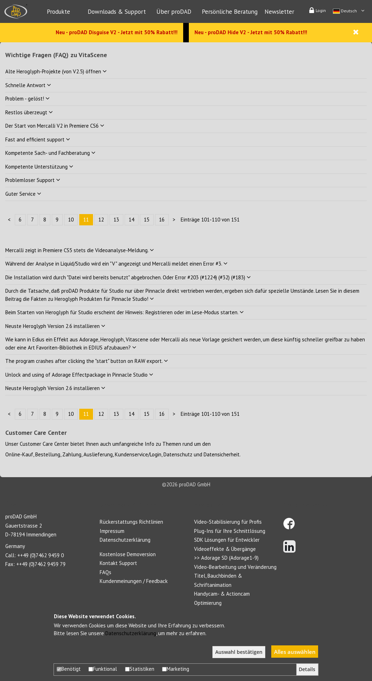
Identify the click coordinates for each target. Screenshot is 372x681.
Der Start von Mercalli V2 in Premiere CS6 (54, 125)
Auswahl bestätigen (238, 652)
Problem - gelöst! (27, 98)
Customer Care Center (44, 443)
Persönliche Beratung (230, 11)
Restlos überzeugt (29, 112)
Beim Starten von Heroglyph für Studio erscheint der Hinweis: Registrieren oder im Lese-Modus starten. (124, 312)
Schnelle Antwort (28, 85)
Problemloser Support (32, 180)
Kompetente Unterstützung (39, 166)
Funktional (102, 668)
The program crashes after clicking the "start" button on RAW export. (86, 361)
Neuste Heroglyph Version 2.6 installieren (55, 326)
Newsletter (279, 11)
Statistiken (139, 668)
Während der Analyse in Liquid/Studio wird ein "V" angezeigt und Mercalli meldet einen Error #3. (116, 263)
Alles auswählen (295, 651)
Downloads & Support (117, 11)
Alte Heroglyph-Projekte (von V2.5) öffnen (56, 71)
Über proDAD (173, 11)
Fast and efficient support (37, 139)
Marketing (175, 668)
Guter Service (23, 193)
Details (307, 669)
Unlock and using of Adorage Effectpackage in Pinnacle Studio (79, 374)
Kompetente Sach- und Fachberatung (50, 153)
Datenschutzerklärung (130, 633)
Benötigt (69, 668)
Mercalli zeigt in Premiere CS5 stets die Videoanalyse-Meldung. (79, 250)
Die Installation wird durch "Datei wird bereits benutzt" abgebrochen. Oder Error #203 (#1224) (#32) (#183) (128, 277)
